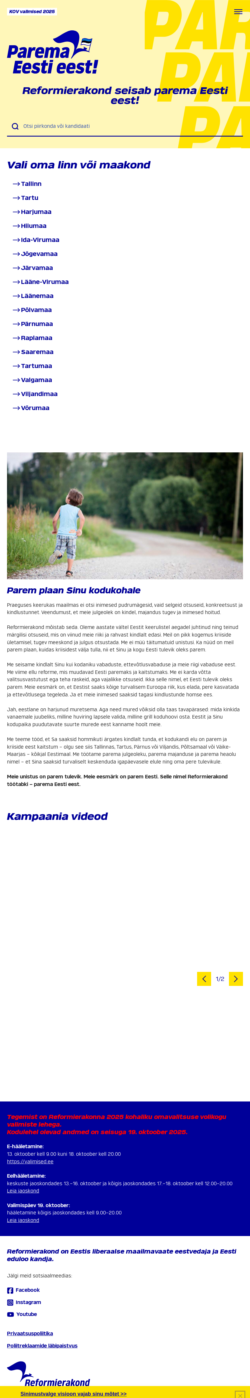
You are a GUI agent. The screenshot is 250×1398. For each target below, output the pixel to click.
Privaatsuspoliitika (30, 1333)
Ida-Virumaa (35, 240)
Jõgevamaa (35, 254)
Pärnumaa (32, 324)
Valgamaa (32, 380)
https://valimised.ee (30, 1162)
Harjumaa (31, 212)
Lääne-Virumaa (40, 282)
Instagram (24, 1302)
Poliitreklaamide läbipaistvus (42, 1346)
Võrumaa (30, 408)
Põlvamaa (32, 310)
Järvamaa (32, 268)
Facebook (23, 1290)
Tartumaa (32, 366)
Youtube (22, 1314)
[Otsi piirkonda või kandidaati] (130, 126)
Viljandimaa (35, 394)
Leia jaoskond (23, 1191)
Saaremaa (33, 352)
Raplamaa (32, 338)
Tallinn (27, 184)
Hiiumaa (29, 226)
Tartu (25, 198)
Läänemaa (33, 296)
